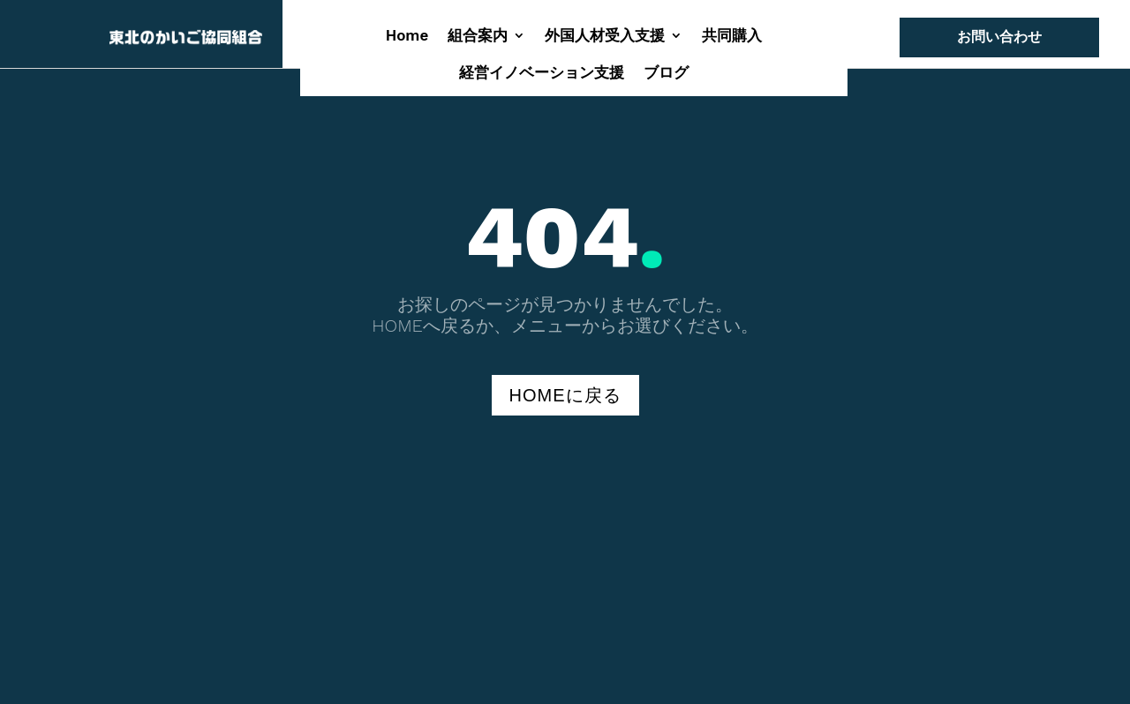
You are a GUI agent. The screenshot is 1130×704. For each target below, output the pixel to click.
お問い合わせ (999, 36)
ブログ (666, 73)
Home (407, 36)
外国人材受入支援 (605, 36)
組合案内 (478, 36)
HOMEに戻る (565, 395)
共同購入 (732, 36)
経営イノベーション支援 (541, 73)
